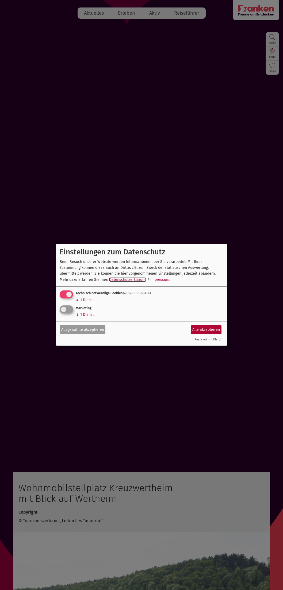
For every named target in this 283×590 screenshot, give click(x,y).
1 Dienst (85, 300)
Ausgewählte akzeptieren (82, 329)
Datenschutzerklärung (127, 279)
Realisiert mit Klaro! (207, 339)
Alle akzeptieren (206, 329)
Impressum (159, 279)
